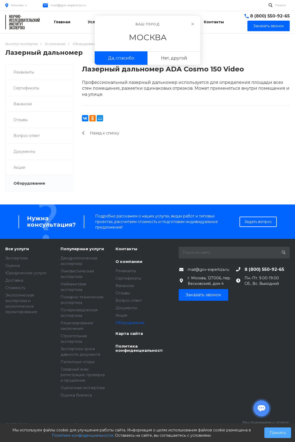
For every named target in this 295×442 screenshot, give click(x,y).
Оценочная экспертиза (83, 387)
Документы (24, 151)
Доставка (14, 280)
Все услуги (17, 249)
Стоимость (15, 287)
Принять (278, 432)
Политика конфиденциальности (139, 348)
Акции (19, 167)
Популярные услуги (82, 249)
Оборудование (29, 183)
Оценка (12, 265)
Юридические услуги (25, 273)
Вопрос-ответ (26, 135)
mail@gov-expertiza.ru (68, 5)
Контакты (126, 249)
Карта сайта (129, 333)
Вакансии (22, 104)
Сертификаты (26, 88)
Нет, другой (174, 58)
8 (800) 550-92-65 (270, 16)
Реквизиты (23, 72)
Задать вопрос (258, 221)
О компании (129, 261)
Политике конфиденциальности (82, 435)
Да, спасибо (121, 58)
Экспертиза (16, 258)
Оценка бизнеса (76, 395)
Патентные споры (78, 361)
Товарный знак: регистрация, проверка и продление (83, 375)
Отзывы (20, 119)
